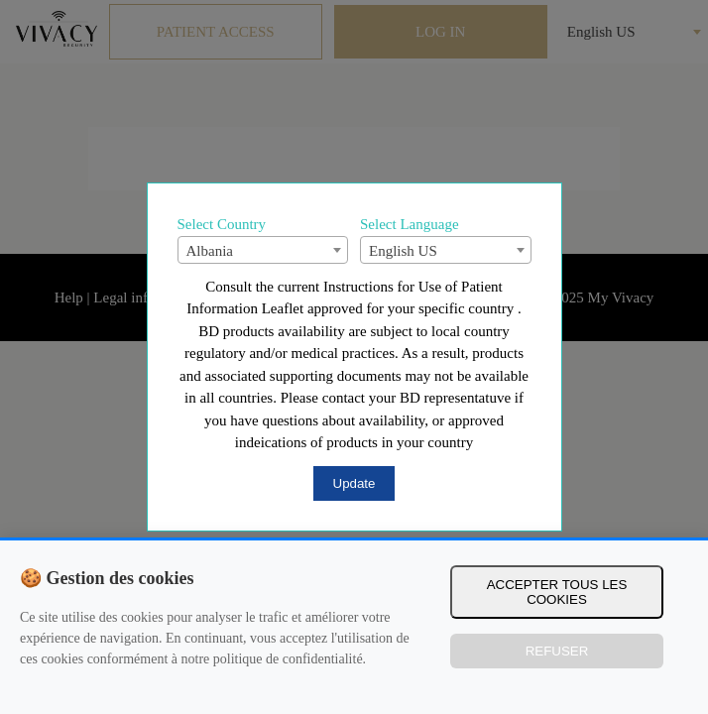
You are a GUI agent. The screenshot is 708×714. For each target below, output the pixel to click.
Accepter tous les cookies (557, 592)
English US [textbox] (403, 251)
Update (354, 483)
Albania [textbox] (209, 251)
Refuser (557, 651)
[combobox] (263, 250)
